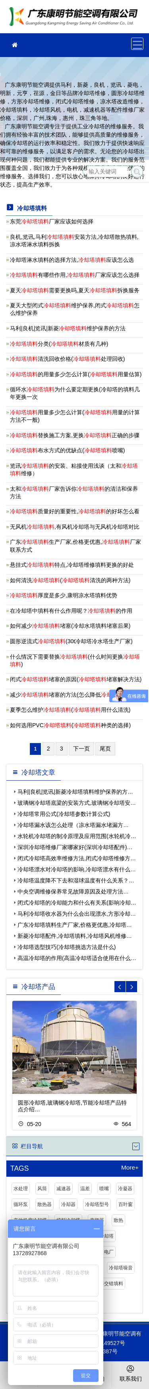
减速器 (63, 1188)
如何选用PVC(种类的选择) (70, 725)
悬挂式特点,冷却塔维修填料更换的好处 (72, 565)
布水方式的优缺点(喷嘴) (67, 450)
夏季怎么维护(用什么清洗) (70, 710)
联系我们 (130, 1373)
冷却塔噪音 (121, 1268)
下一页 (81, 748)
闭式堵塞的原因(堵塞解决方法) (75, 679)
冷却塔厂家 (75, 19)
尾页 (105, 748)
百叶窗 (125, 1204)
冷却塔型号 (97, 1204)
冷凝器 (125, 1188)
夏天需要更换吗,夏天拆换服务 (74, 290)
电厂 (109, 1252)
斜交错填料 (111, 1283)
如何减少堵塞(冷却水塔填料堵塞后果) (70, 626)
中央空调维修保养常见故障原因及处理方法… (73, 891)
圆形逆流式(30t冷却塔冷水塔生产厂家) (71, 641)
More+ (130, 1167)
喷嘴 (104, 1188)
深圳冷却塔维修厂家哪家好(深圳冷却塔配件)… (74, 847)
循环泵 (21, 1204)
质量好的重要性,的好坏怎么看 (74, 511)
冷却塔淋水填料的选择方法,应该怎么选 (72, 260)
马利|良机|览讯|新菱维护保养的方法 (68, 328)
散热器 (44, 1204)
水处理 (21, 1188)
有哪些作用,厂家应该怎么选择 (74, 275)
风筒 (42, 1188)
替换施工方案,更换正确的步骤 (74, 435)
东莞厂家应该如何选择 (51, 221)
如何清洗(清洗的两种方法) (70, 580)
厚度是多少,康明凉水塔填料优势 (63, 595)
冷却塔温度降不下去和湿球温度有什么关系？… (75, 880)
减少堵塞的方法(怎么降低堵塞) (75, 695)
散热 (118, 1220)
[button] (131, 986)
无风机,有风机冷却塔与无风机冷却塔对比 (74, 527)
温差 (85, 1188)
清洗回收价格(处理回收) (67, 359)
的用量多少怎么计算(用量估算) (75, 374)
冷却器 (68, 1204)
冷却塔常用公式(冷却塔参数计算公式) (63, 814)
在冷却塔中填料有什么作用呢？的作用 (71, 611)
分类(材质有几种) (59, 344)
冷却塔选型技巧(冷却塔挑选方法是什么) (66, 947)
